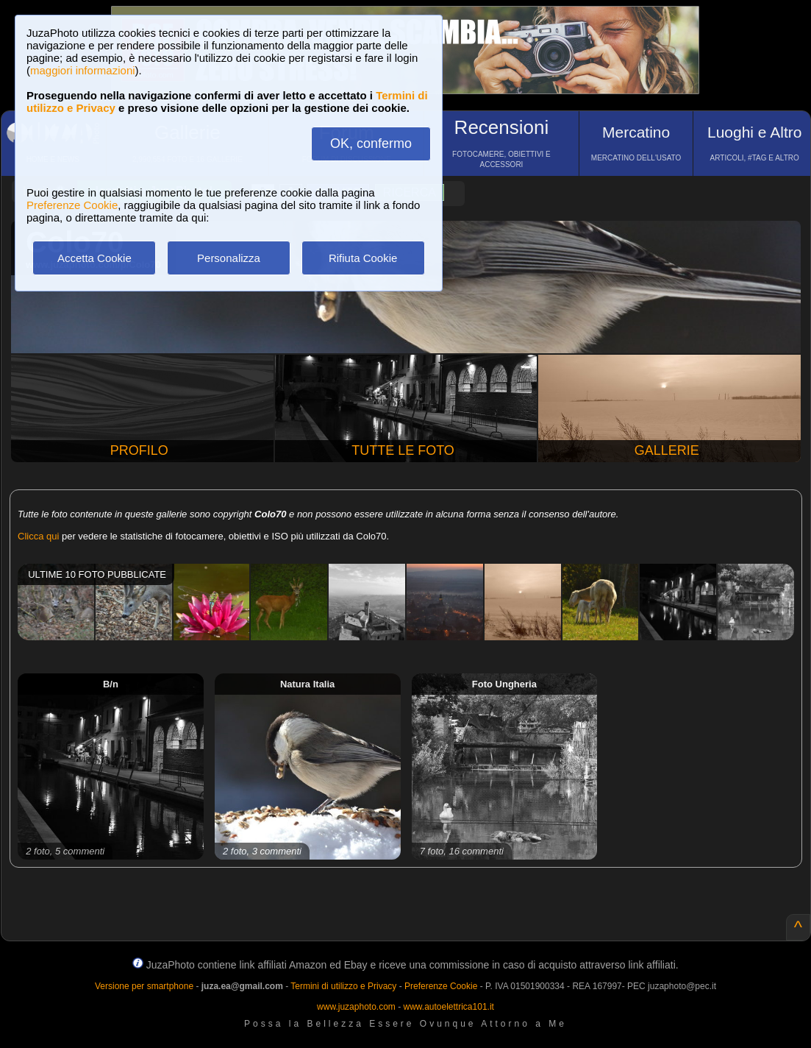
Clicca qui (38, 536)
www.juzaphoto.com (356, 1007)
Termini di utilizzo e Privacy (343, 986)
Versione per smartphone (144, 986)
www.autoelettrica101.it (448, 1007)
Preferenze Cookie (72, 205)
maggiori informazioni (82, 70)
